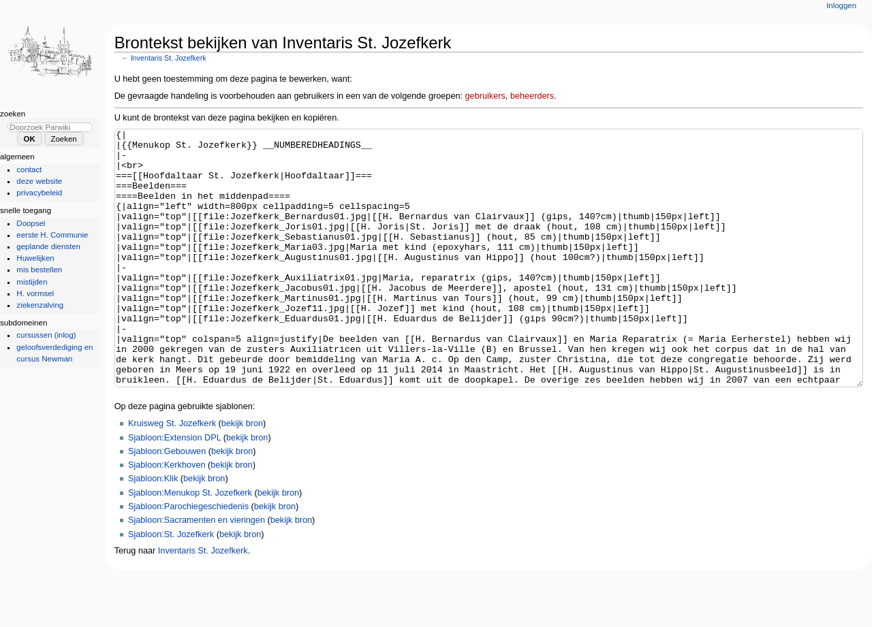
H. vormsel (35, 293)
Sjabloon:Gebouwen (167, 502)
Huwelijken (35, 258)
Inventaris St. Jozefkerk (168, 58)
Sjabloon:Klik (153, 529)
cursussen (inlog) (46, 335)
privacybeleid (39, 193)
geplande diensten (48, 246)
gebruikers (485, 96)
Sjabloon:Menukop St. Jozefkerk (190, 544)
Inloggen (841, 5)
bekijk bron (242, 474)
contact (29, 169)
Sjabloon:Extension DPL (174, 489)
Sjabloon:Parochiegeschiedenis (188, 557)
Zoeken (12, 114)
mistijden (31, 282)
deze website (39, 181)
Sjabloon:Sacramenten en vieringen (196, 571)
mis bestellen (39, 270)
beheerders (532, 96)
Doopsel (30, 223)
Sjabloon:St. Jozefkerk (171, 585)
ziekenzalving (39, 305)
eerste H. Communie (52, 235)
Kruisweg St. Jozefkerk (172, 474)
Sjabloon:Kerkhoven (167, 516)
